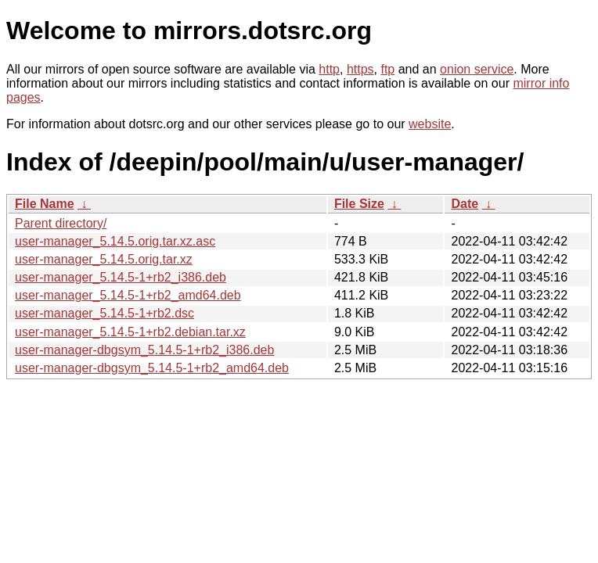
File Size (359, 203)
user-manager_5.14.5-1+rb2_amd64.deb (128, 295)
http (329, 69)
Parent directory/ (60, 223)
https (360, 69)
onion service (476, 69)
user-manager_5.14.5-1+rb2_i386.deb (120, 277)
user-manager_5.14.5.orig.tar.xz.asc (115, 241)
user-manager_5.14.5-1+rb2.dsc (104, 313)
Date (464, 203)
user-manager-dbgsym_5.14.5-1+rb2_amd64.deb (152, 368)
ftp (387, 69)
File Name (44, 203)
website (430, 124)
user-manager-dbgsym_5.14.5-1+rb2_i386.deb (144, 350)
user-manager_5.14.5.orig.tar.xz (104, 259)
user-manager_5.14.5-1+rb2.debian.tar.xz (130, 332)
